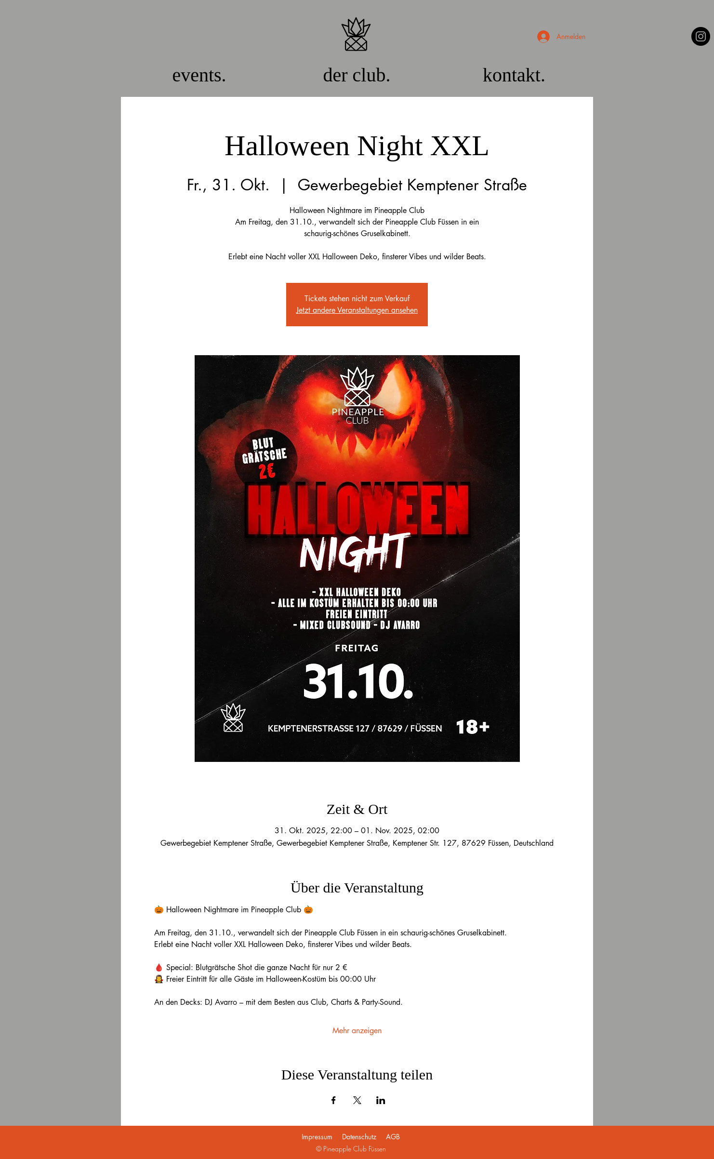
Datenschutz (359, 1136)
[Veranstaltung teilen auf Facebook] (333, 1100)
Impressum (317, 1136)
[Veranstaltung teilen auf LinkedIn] (380, 1100)
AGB (393, 1136)
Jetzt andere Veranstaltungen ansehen (357, 310)
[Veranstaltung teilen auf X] (357, 1100)
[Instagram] (700, 36)
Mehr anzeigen (357, 1031)
